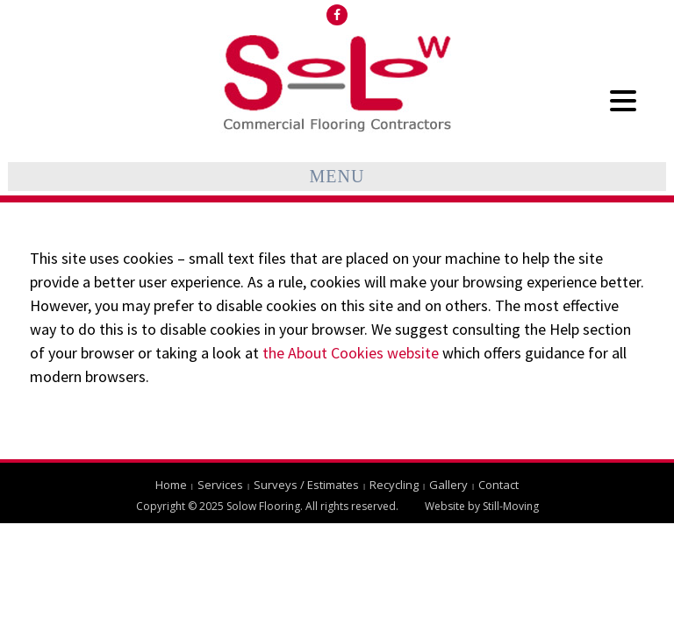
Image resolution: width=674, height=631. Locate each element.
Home (171, 485)
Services (220, 485)
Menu (337, 176)
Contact (498, 485)
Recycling (394, 485)
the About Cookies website (350, 353)
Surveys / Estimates (306, 485)
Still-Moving (511, 506)
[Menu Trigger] (623, 99)
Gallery (448, 485)
